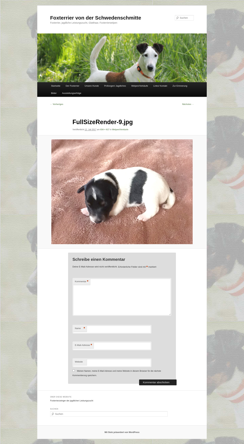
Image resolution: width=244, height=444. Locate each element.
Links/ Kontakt (160, 86)
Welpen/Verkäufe (139, 86)
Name (80, 328)
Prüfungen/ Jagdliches (115, 86)
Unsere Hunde (92, 86)
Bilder (54, 93)
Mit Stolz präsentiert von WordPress (122, 432)
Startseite (55, 86)
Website (79, 361)
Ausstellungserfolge (71, 93)
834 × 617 (104, 129)
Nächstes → (188, 104)
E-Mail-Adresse (83, 345)
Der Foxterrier (72, 86)
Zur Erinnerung (179, 86)
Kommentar (81, 281)
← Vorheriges (56, 104)
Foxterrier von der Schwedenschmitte (95, 18)
